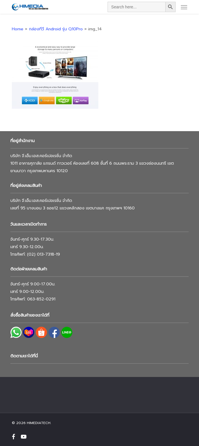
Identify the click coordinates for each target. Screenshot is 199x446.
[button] (184, 7)
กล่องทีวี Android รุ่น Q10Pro (56, 29)
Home (17, 29)
